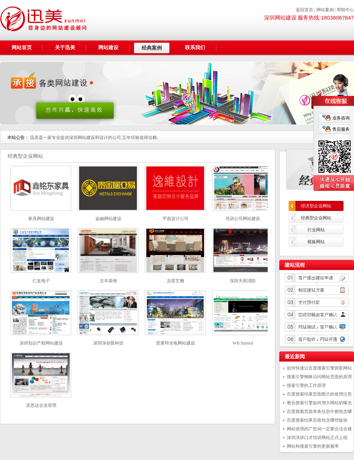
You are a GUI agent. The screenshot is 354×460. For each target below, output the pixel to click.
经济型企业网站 (316, 205)
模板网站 (316, 241)
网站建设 (108, 47)
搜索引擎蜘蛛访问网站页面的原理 (319, 376)
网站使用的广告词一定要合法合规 (319, 428)
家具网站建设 (41, 218)
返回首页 (304, 9)
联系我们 (195, 47)
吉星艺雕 (175, 280)
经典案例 (152, 48)
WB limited (243, 343)
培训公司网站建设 (242, 218)
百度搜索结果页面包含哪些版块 (317, 420)
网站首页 (22, 47)
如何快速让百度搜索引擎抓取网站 (319, 368)
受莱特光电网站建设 (175, 343)
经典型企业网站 (316, 217)
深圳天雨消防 (243, 280)
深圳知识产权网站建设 (41, 343)
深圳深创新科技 (108, 343)
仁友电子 (41, 280)
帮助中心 (345, 9)
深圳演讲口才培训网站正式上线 (317, 437)
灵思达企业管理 (41, 405)
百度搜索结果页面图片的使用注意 (319, 394)
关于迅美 (65, 47)
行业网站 (316, 229)
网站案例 (325, 9)
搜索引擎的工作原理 (306, 385)
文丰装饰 (108, 280)
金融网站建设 (108, 218)
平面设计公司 (176, 218)
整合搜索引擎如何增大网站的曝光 (319, 402)
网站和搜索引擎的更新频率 (313, 446)
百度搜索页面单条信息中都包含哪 (319, 411)
